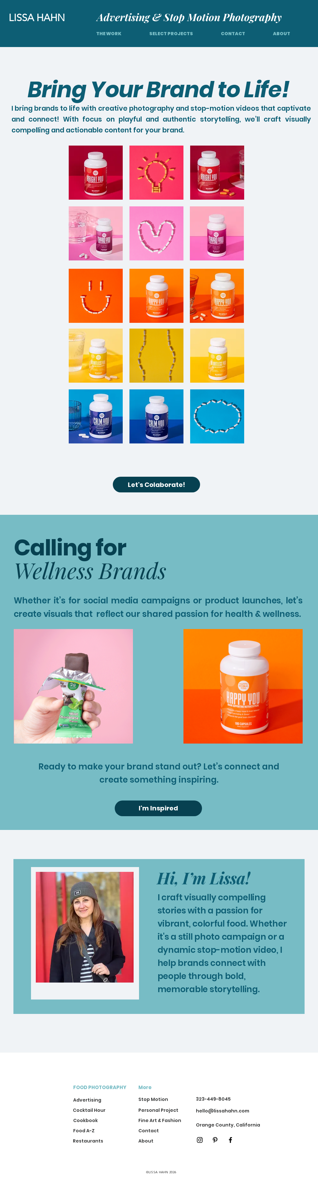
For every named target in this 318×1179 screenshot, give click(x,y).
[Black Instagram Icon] (200, 1140)
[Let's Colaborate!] (156, 484)
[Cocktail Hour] (90, 1110)
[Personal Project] (160, 1110)
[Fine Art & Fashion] (160, 1121)
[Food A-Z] (94, 1131)
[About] (156, 1141)
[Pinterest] (215, 1140)
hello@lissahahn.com (222, 1111)
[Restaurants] (94, 1141)
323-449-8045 (213, 1099)
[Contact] (156, 1131)
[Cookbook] (94, 1121)
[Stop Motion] (153, 1100)
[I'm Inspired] (158, 808)
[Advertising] (94, 1100)
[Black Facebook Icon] (230, 1140)
